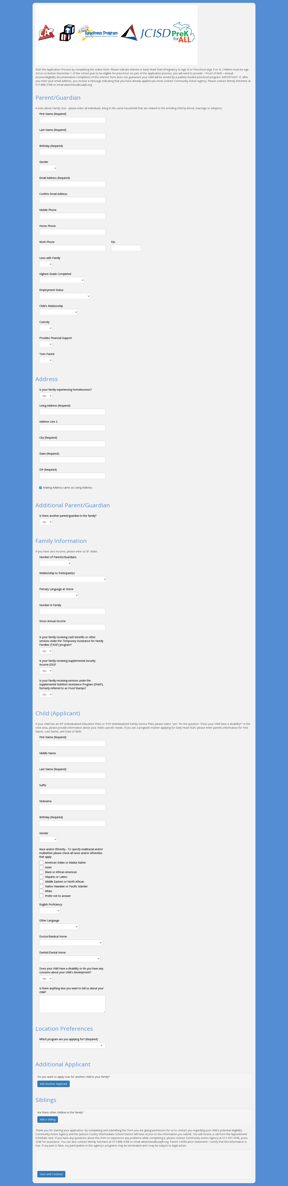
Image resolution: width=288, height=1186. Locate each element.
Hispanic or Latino (56, 877)
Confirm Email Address (53, 194)
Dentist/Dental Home (52, 952)
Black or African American (61, 872)
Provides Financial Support (55, 338)
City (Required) (48, 437)
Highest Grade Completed (55, 274)
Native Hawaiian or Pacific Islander (66, 886)
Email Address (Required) (54, 178)
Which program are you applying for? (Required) (68, 1039)
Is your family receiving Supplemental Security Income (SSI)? (67, 662)
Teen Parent (46, 354)
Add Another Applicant (53, 1084)
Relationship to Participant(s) (57, 573)
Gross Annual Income (52, 621)
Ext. (113, 242)
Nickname (45, 801)
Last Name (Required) (52, 130)
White (48, 891)
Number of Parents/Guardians (57, 557)
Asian (48, 867)
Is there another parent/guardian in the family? (67, 516)
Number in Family (50, 605)
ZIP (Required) (48, 469)
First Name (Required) (52, 114)
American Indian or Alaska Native (65, 862)
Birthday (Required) (51, 146)
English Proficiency (50, 904)
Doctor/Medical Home (53, 936)
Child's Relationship (51, 306)
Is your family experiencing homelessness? (65, 389)
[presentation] (66, 1158)
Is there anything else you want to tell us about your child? (71, 990)
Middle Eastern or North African (64, 881)
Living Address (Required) (54, 405)
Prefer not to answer (58, 896)
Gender (43, 162)
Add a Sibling (47, 1119)
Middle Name (47, 753)
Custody (44, 322)
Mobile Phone (47, 210)
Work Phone (46, 242)
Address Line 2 (48, 421)
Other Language (49, 920)
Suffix (42, 785)
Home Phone (47, 226)
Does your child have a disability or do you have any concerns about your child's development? (71, 970)
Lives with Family (49, 258)
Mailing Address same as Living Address (65, 487)
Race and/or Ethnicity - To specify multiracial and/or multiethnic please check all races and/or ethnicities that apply (71, 853)
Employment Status (51, 290)
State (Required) (49, 453)
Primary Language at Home (56, 589)
